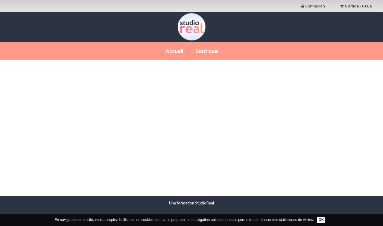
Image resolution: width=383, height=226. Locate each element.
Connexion (313, 6)
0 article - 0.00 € (356, 6)
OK (321, 220)
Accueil (174, 51)
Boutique (206, 51)
